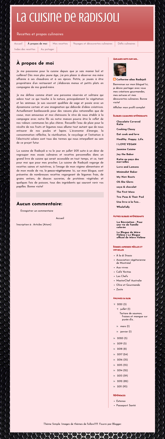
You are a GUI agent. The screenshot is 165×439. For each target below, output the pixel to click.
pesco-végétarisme (59, 170)
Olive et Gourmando (128, 285)
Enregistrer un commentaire (36, 211)
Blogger (116, 424)
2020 (120, 338)
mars (123, 326)
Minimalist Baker (126, 172)
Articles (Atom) (42, 224)
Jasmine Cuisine (126, 149)
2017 (120, 354)
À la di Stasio (124, 255)
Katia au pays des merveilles (127, 160)
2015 (120, 365)
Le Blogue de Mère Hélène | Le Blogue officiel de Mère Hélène (130, 235)
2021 (120, 304)
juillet (123, 309)
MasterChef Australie (129, 280)
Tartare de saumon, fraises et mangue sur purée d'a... (133, 316)
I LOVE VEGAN (126, 144)
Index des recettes (24, 49)
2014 (120, 370)
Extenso (121, 401)
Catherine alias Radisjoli (131, 79)
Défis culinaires (126, 43)
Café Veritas (123, 272)
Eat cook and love (127, 134)
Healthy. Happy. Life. (130, 139)
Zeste (119, 289)
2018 (120, 349)
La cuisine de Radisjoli (68, 17)
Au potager (47, 49)
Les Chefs (122, 276)
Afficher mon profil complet (129, 107)
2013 (120, 376)
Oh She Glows (124, 182)
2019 (120, 343)
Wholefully (123, 207)
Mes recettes (60, 43)
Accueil (18, 43)
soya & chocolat (126, 187)
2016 (120, 360)
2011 (120, 386)
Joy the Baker (125, 154)
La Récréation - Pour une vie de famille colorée (129, 225)
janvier (124, 331)
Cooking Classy (125, 129)
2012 (120, 381)
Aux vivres (122, 267)
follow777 (92, 424)
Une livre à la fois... (128, 202)
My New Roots (125, 177)
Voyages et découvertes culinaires (92, 43)
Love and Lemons (127, 167)
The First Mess (125, 192)
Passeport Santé (126, 405)
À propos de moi (37, 43)
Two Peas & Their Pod (130, 197)
